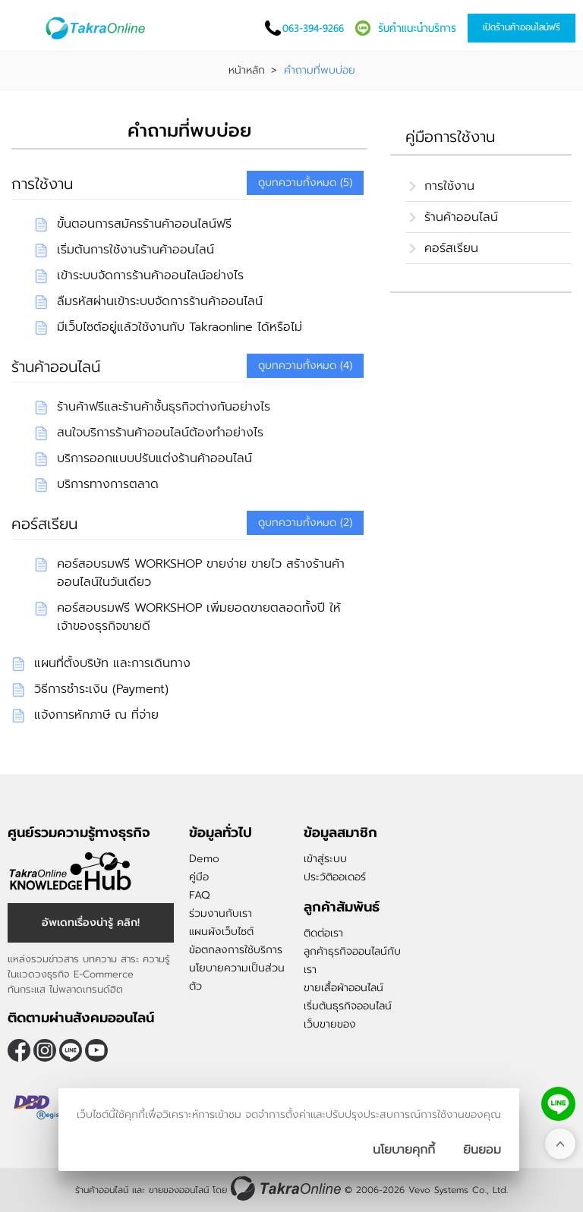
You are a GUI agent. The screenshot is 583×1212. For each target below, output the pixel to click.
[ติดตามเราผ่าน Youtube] (96, 1050)
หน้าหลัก (246, 70)
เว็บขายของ (330, 1024)
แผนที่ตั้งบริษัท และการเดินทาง (112, 663)
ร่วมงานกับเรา (220, 913)
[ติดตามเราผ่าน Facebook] (19, 1050)
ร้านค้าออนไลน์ (55, 366)
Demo (204, 859)
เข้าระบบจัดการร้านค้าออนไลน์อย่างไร (150, 275)
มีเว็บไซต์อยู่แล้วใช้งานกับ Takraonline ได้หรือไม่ (179, 327)
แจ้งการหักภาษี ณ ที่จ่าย (96, 715)
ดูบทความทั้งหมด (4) (305, 365)
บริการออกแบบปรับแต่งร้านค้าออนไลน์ (154, 458)
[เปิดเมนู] (26, 28)
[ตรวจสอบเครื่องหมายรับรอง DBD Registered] (46, 1107)
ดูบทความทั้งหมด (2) (305, 522)
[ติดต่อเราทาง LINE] (558, 1104)
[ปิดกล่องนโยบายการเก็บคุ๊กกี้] (482, 1150)
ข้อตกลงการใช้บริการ (235, 950)
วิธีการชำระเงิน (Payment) (101, 689)
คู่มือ (199, 877)
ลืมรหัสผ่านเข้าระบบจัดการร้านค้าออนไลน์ (160, 301)
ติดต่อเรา (323, 933)
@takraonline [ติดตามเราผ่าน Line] (70, 1050)
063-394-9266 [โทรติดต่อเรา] (313, 28)
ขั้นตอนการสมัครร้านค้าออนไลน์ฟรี (144, 224)
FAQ (199, 895)
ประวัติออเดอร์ (335, 877)
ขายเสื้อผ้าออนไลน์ (343, 988)
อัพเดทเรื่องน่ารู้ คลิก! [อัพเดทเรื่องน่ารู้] (91, 922)
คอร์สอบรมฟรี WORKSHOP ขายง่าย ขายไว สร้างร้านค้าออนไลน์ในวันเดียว (201, 573)
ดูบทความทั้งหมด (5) (305, 182)
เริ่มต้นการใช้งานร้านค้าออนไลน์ (135, 250)
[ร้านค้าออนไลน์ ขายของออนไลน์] (286, 1188)
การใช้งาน (42, 183)
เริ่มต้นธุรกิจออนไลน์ (348, 1006)
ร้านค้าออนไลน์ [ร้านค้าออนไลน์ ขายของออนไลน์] (101, 1190)
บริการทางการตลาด (108, 484)
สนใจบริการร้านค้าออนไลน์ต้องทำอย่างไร (160, 432)
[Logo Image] (98, 28)
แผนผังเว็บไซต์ (221, 932)
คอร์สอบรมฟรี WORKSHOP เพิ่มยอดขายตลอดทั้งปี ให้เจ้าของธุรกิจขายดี (199, 617)
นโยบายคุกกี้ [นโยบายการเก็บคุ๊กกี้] (404, 1150)
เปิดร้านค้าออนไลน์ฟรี (521, 27)
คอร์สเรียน (44, 523)
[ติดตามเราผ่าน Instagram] (44, 1050)
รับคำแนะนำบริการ (417, 28)
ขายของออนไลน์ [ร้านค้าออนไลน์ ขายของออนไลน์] (179, 1190)
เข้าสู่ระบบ (325, 859)
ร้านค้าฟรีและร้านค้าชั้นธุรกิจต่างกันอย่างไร (163, 407)
